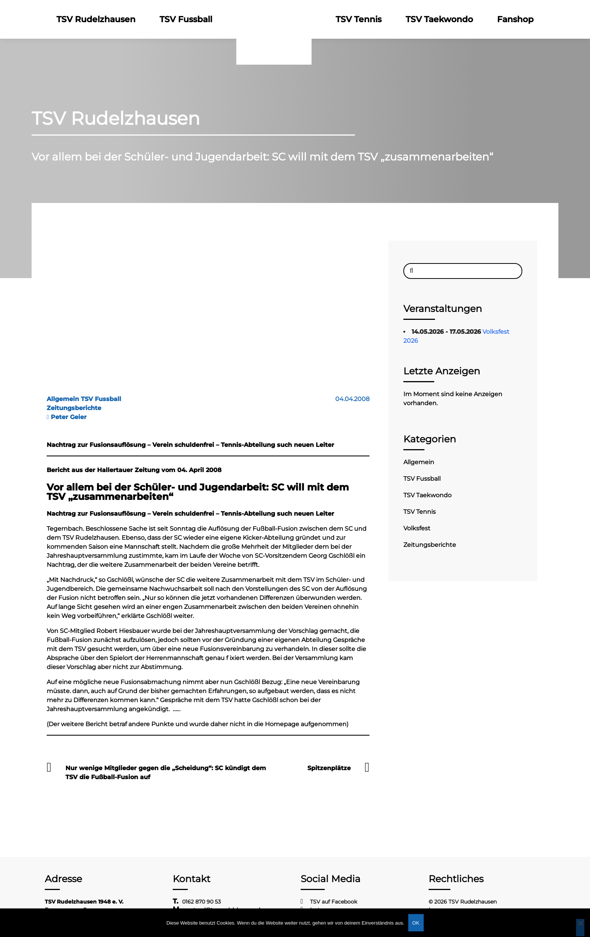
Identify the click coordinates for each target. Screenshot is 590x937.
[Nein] (580, 927)
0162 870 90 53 (201, 901)
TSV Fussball (186, 19)
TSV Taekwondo (439, 19)
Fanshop (515, 19)
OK (416, 923)
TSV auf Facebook (333, 901)
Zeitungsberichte (429, 544)
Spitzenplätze (329, 768)
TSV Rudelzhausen (95, 19)
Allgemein (418, 462)
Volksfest (416, 528)
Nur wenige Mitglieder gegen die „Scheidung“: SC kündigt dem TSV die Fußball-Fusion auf (165, 772)
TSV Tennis (359, 19)
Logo (273, 19)
